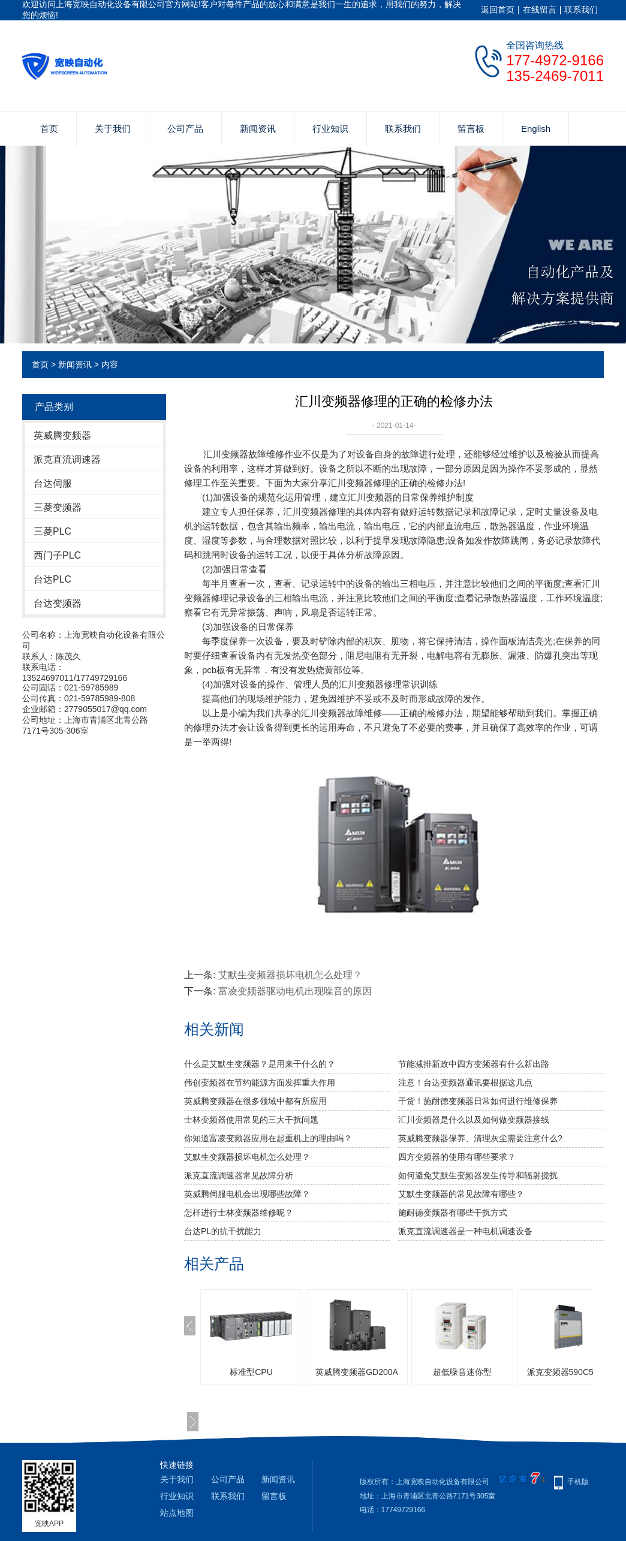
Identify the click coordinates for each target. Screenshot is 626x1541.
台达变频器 (58, 603)
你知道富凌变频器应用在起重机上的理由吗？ (268, 1138)
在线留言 (539, 9)
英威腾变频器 (62, 435)
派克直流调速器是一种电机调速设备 (465, 1231)
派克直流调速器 (67, 459)
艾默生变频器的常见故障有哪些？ (461, 1194)
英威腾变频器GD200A (356, 1372)
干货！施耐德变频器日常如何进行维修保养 (478, 1101)
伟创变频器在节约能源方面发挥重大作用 (259, 1082)
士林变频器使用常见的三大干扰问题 (251, 1119)
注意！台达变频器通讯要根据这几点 (465, 1082)
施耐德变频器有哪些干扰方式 (452, 1212)
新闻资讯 (258, 128)
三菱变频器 (58, 507)
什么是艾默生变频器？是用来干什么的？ (259, 1064)
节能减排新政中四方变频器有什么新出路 (473, 1064)
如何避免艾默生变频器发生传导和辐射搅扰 (478, 1175)
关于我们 (113, 128)
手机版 (578, 1481)
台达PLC (52, 579)
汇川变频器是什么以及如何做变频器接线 (473, 1119)
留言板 (471, 128)
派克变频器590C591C (568, 1372)
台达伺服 (53, 483)
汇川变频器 (225, 454)
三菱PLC (52, 531)
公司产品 (185, 128)
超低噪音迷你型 (462, 1372)
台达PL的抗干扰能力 (222, 1231)
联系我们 (581, 9)
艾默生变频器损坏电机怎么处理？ (290, 975)
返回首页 (497, 9)
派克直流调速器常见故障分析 (238, 1175)
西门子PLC (57, 555)
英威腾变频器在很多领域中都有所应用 (255, 1101)
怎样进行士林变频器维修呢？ (238, 1212)
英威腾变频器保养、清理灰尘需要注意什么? (480, 1138)
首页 (49, 128)
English (535, 128)
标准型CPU (251, 1372)
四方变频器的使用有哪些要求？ (457, 1157)
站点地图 (177, 1513)
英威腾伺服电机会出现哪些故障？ (247, 1194)
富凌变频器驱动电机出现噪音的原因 (295, 991)
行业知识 (330, 128)
